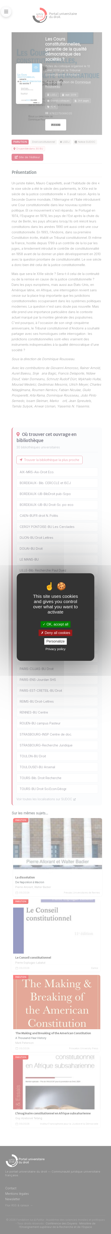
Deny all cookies (55, 633)
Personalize (55, 641)
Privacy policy (55, 649)
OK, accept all (55, 624)
